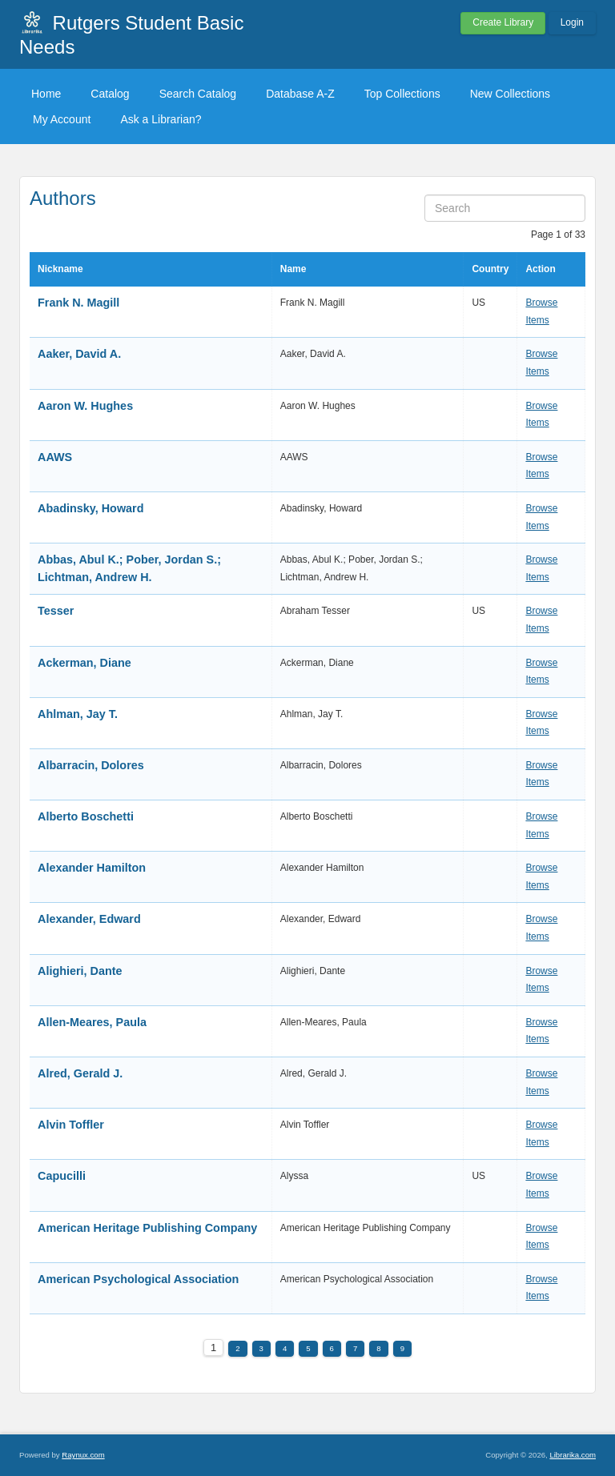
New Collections (510, 93)
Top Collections (402, 93)
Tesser (56, 610)
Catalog (109, 93)
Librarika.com (572, 1454)
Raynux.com (83, 1454)
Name (293, 269)
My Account (61, 119)
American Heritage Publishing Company (147, 1227)
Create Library (502, 22)
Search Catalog (198, 93)
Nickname (60, 269)
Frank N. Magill (78, 302)
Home (46, 93)
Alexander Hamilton (92, 867)
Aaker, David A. (79, 353)
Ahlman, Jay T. (78, 714)
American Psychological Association (138, 1279)
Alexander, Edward (89, 918)
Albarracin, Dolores (91, 765)
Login (572, 22)
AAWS (55, 457)
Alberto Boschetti (86, 816)
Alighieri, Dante (80, 971)
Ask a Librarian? (160, 119)
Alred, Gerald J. (80, 1073)
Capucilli (62, 1175)
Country (490, 269)
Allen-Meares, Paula (92, 1022)
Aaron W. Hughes (85, 405)
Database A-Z (300, 93)
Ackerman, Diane (84, 662)
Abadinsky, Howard (90, 508)
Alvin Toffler (71, 1124)
